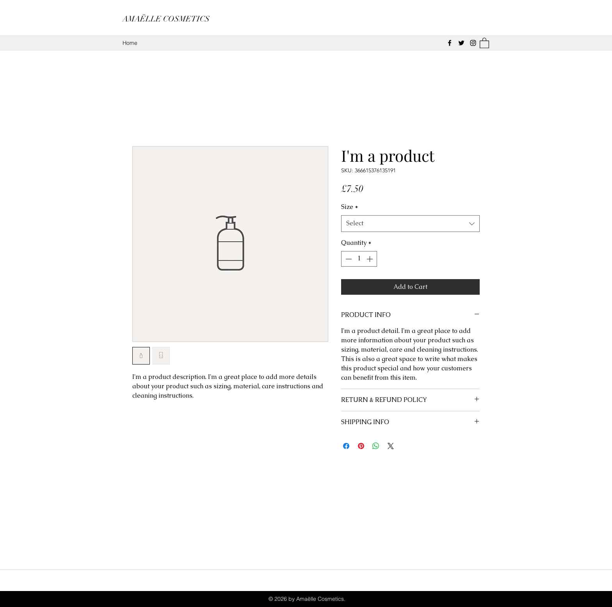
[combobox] (410, 223)
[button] (484, 42)
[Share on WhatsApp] (376, 446)
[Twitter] (461, 43)
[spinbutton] (359, 258)
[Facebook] (450, 43)
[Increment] (370, 258)
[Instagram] (473, 43)
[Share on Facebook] (346, 446)
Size (349, 207)
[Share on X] (390, 446)
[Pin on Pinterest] (361, 446)
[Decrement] (347, 258)
